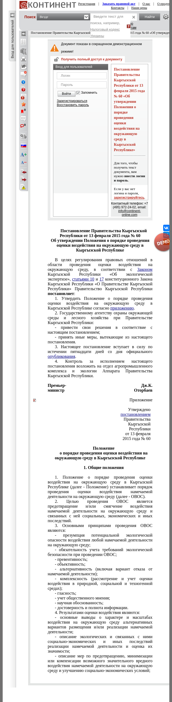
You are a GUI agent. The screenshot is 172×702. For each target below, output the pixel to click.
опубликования (61, 356)
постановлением (136, 414)
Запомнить (89, 92)
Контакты (117, 8)
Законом (144, 269)
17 (101, 279)
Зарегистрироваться (72, 101)
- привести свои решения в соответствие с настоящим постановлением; (100, 329)
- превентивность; (71, 559)
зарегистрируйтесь (129, 197)
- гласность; (65, 593)
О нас (146, 4)
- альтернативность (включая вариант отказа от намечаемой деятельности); (100, 571)
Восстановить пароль (73, 105)
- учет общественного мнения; (82, 598)
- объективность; (70, 564)
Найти (150, 17)
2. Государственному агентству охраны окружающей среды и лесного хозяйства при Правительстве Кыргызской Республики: (100, 318)
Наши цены (139, 8)
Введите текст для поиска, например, (106, 26)
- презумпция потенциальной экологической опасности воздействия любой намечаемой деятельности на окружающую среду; (100, 540)
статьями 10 (83, 279)
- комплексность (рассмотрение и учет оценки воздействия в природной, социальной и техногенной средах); (100, 583)
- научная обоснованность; (79, 603)
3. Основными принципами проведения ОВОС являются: (100, 528)
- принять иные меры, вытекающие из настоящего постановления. (100, 339)
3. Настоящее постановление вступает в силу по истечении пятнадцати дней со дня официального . (100, 351)
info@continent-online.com (129, 213)
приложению (122, 308)
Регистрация (86, 4)
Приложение (140, 400)
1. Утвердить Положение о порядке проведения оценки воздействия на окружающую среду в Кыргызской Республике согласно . (100, 303)
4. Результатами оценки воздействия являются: (97, 612)
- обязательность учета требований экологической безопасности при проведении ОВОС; (100, 552)
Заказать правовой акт (119, 4)
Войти (66, 94)
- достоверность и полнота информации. (91, 607)
